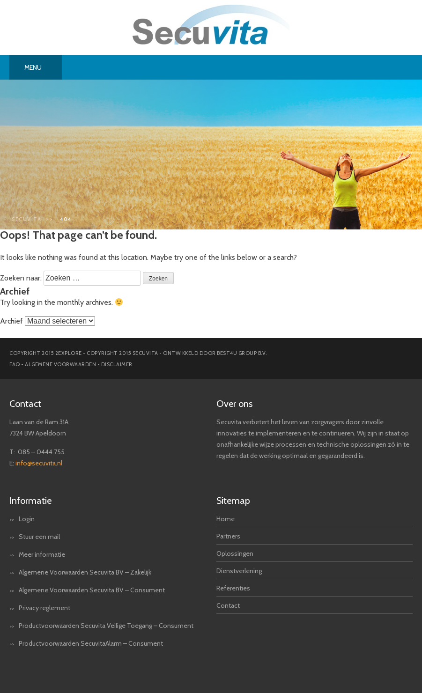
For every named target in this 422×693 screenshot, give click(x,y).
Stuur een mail (39, 536)
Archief (11, 321)
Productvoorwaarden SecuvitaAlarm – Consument (91, 643)
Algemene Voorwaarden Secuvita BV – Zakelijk (85, 572)
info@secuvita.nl (38, 463)
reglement (55, 608)
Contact (228, 605)
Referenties (233, 588)
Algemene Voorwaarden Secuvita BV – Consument (92, 590)
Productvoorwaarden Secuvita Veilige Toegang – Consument (106, 625)
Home (225, 519)
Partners (228, 536)
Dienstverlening (239, 571)
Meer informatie (42, 554)
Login (27, 519)
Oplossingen (234, 553)
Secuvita (26, 219)
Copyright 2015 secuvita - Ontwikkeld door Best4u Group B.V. (177, 353)
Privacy (29, 608)
